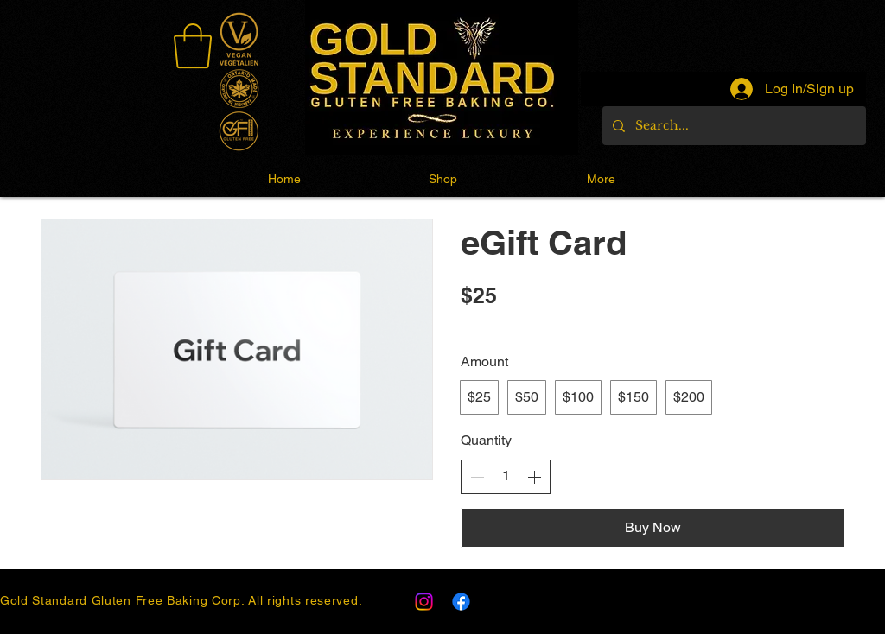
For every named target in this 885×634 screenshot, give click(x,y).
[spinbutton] (505, 475)
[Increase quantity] (534, 476)
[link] (193, 45)
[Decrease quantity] (477, 476)
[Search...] (732, 125)
